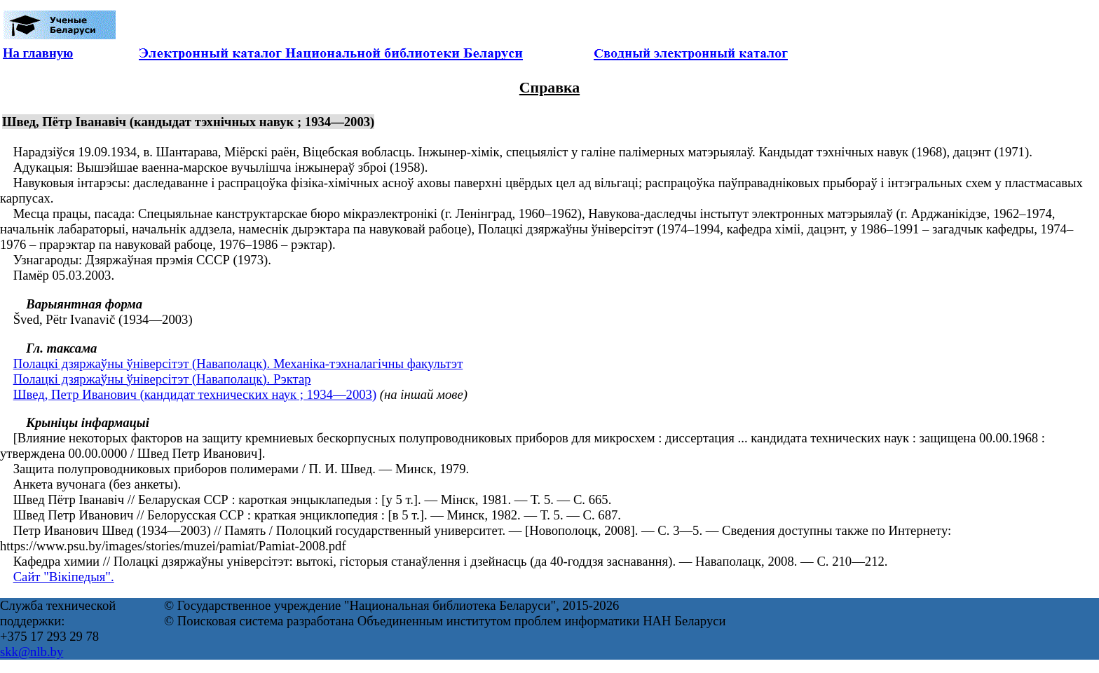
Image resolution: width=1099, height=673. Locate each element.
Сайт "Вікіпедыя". (63, 576)
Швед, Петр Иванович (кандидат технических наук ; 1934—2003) (194, 394)
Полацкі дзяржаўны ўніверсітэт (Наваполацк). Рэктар (162, 379)
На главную (38, 53)
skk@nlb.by (31, 651)
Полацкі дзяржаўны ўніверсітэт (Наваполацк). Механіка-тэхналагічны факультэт (238, 363)
